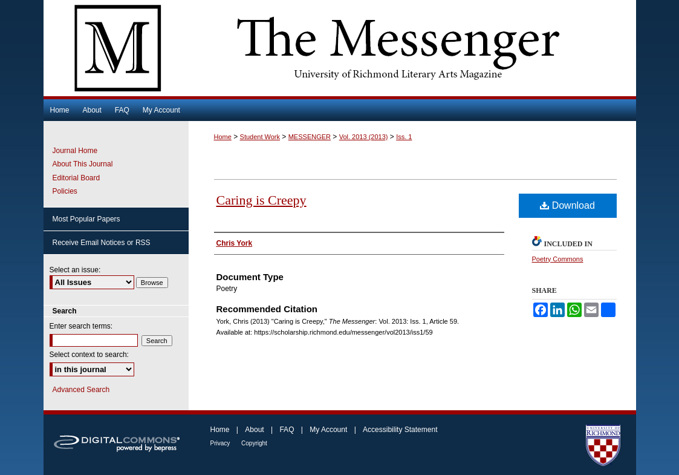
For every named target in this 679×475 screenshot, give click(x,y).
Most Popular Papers (86, 219)
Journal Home (75, 150)
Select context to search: (89, 354)
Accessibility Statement (400, 429)
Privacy (221, 443)
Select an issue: (75, 270)
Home (223, 136)
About (255, 429)
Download (567, 205)
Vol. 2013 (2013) (363, 136)
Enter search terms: (81, 326)
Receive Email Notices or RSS (102, 242)
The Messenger (340, 48)
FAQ (287, 429)
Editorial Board (76, 178)
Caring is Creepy (261, 200)
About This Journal (83, 164)
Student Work (260, 136)
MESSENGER (309, 136)
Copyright (254, 443)
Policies (65, 191)
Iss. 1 (404, 136)
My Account (329, 429)
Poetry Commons (557, 259)
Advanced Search (81, 389)
